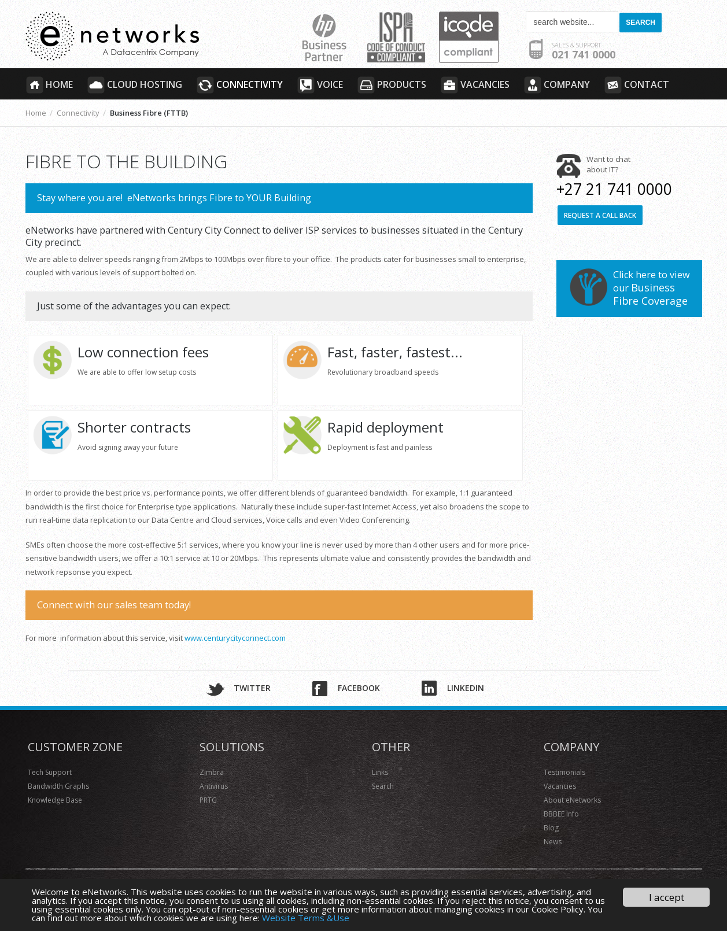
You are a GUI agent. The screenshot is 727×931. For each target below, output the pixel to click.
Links (380, 772)
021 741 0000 (583, 50)
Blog (551, 828)
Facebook (359, 687)
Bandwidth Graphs (58, 786)
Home (49, 85)
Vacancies (475, 85)
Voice (320, 85)
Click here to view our (651, 288)
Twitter (252, 687)
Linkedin (465, 687)
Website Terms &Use (305, 917)
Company (556, 85)
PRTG (208, 800)
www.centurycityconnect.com (235, 638)
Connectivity (239, 85)
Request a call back (600, 215)
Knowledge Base (55, 800)
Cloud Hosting (134, 85)
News (553, 842)
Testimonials (564, 772)
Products (391, 85)
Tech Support (50, 772)
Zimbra (212, 772)
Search (383, 786)
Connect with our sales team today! (114, 604)
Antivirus (214, 786)
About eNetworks (572, 800)
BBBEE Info (561, 814)
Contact (636, 85)
